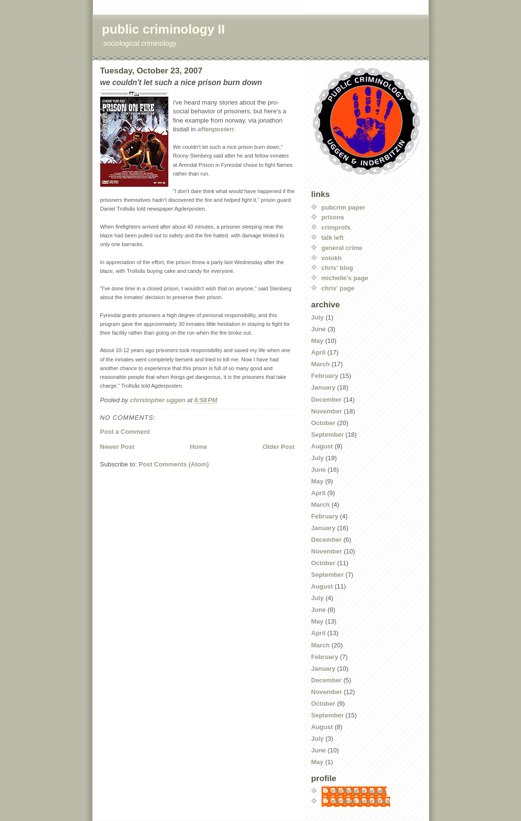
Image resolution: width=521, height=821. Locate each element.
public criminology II (163, 29)
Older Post (279, 446)
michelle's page (345, 278)
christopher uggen (359, 791)
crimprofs (336, 227)
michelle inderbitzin (360, 801)
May (317, 340)
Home (198, 446)
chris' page (338, 288)
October (323, 423)
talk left (333, 237)
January (323, 387)
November (326, 411)
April (318, 352)
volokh (332, 258)
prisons (333, 217)
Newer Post (117, 446)
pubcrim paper (343, 207)
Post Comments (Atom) (174, 464)
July (317, 317)
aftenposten (216, 129)
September (327, 434)
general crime (342, 247)
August (322, 446)
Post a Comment (125, 431)
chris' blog (337, 267)
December (326, 399)
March (320, 364)
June (318, 329)
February (325, 375)
